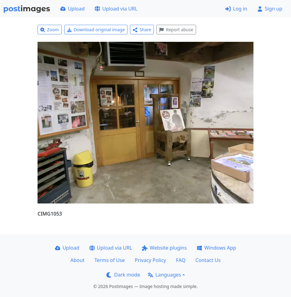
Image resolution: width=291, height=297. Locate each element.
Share (142, 30)
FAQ (180, 260)
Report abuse (176, 30)
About (77, 260)
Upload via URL (116, 8)
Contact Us (208, 260)
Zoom (49, 30)
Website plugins (164, 247)
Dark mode (123, 274)
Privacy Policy (150, 260)
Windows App (216, 247)
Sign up (269, 8)
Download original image (96, 30)
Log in (236, 8)
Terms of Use (109, 260)
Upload (72, 8)
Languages (164, 274)
